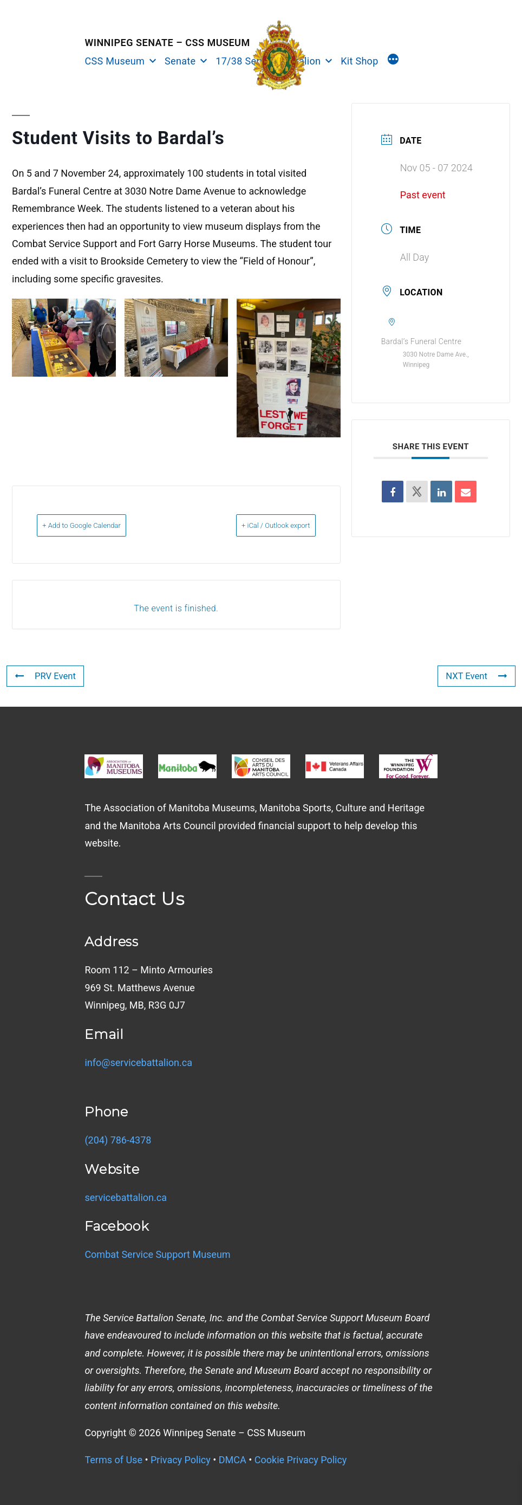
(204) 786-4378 (117, 1140)
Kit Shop (359, 61)
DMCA (232, 1459)
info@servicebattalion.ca (138, 1062)
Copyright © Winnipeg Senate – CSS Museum (194, 1432)
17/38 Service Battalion (268, 61)
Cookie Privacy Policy (301, 1459)
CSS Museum (114, 61)
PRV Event (47, 675)
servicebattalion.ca (125, 1197)
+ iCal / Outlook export (259, 525)
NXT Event (474, 675)
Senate (180, 61)
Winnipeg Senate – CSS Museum (167, 42)
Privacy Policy (181, 1459)
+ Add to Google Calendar (98, 525)
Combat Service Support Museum (157, 1254)
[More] (393, 60)
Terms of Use (113, 1459)
